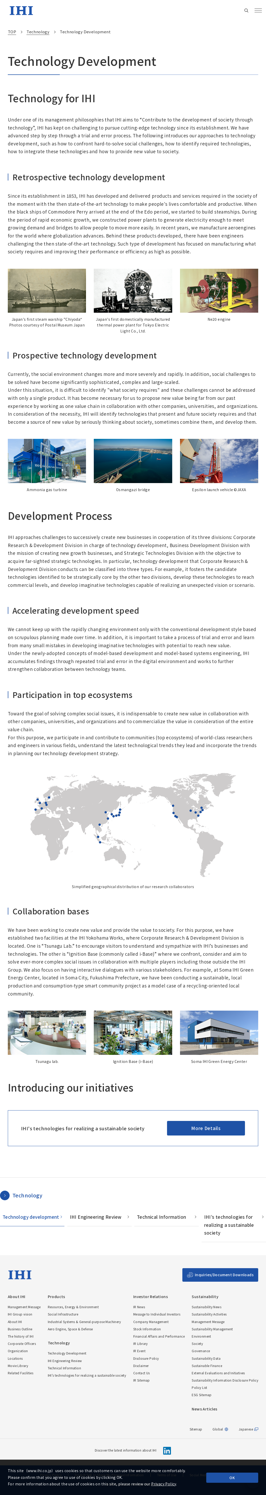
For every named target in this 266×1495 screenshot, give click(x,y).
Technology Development (67, 1353)
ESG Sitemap (201, 1394)
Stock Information (147, 1329)
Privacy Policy (163, 1483)
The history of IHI (21, 1336)
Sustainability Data (206, 1358)
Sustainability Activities (209, 1314)
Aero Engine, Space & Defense (70, 1329)
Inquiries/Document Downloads (224, 1274)
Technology (27, 1195)
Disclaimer (141, 1365)
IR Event (139, 1350)
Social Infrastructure (63, 1314)
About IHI (16, 1297)
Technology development (31, 1217)
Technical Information (161, 1217)
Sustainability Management (212, 1329)
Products (56, 1297)
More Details (206, 1128)
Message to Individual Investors (156, 1314)
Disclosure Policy (146, 1358)
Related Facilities (20, 1373)
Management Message (24, 1306)
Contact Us (141, 1373)
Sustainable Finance (207, 1365)
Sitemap (196, 1429)
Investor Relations (150, 1297)
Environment (201, 1336)
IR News (139, 1306)
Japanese (246, 1429)
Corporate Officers (22, 1343)
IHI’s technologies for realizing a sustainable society (229, 1225)
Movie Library (18, 1365)
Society (197, 1343)
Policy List (199, 1387)
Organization (18, 1350)
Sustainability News (206, 1306)
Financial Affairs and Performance (159, 1336)
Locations (15, 1358)
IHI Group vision (20, 1314)
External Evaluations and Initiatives (218, 1373)
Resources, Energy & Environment (73, 1306)
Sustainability (205, 1297)
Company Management (151, 1321)
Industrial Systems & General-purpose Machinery (84, 1321)
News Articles (204, 1409)
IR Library (140, 1343)
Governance (201, 1350)
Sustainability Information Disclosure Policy (225, 1380)
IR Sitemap (141, 1380)
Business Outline (20, 1329)
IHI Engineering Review (96, 1217)
